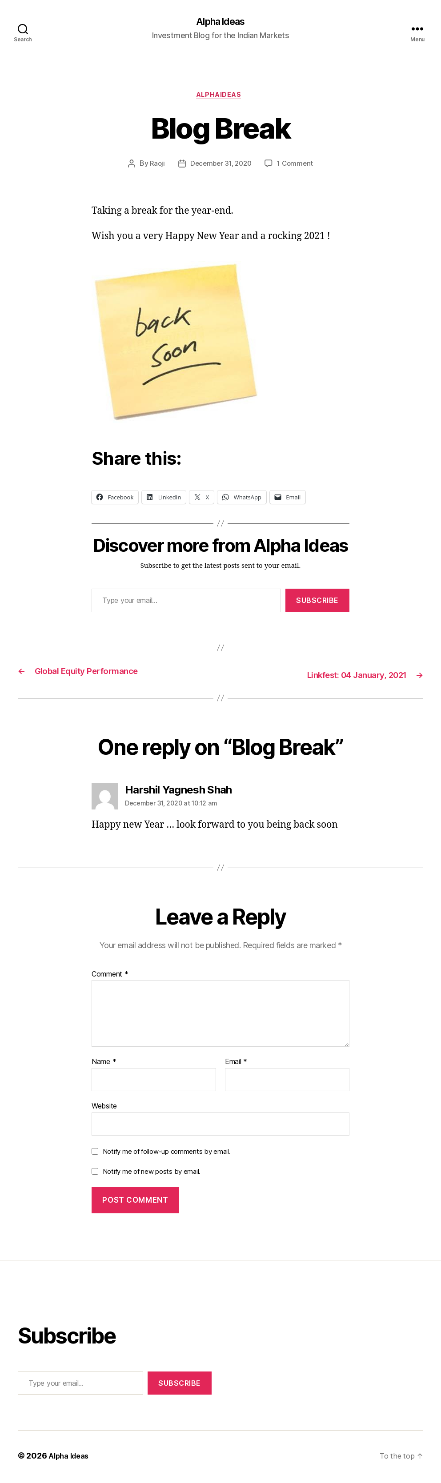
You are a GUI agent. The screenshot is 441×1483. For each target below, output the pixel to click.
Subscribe (317, 603)
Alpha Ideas (220, 22)
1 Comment (298, 167)
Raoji (154, 167)
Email (236, 1064)
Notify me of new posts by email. (151, 1173)
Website (104, 1108)
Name (104, 1064)
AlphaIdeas (220, 98)
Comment (110, 976)
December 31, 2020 (220, 167)
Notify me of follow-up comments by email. (167, 1153)
